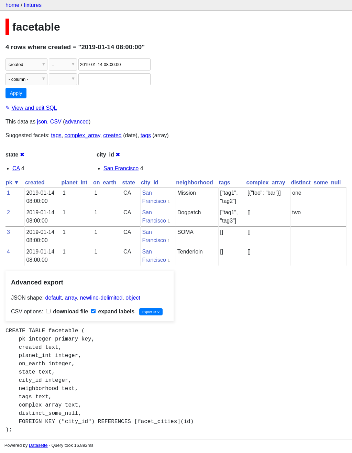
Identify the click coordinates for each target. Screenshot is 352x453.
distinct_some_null (316, 182)
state (128, 182)
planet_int (74, 182)
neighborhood (194, 182)
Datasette (38, 445)
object (132, 298)
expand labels (112, 311)
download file (67, 311)
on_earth (105, 182)
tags (56, 135)
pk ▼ (12, 182)
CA (16, 168)
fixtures (33, 5)
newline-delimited (101, 298)
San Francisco (121, 168)
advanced (77, 122)
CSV (56, 122)
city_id (149, 182)
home (12, 5)
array (71, 298)
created (112, 135)
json (42, 122)
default (53, 298)
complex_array (82, 135)
